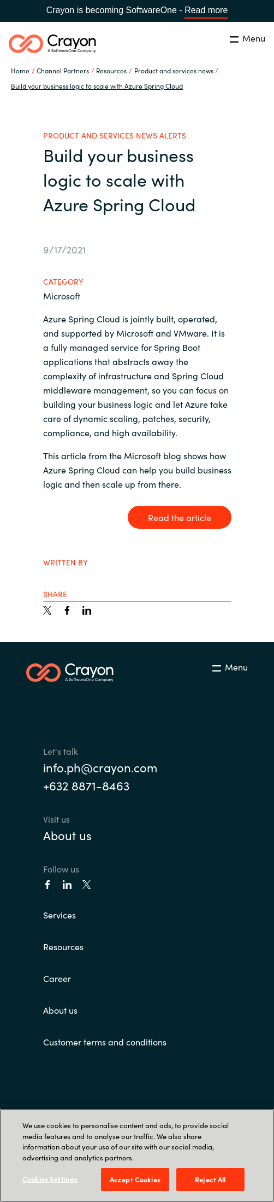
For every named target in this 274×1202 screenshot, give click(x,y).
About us (67, 835)
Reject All (210, 1179)
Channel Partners (63, 70)
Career (57, 978)
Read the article (179, 517)
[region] (137, 1155)
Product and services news (173, 70)
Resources (63, 946)
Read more (206, 10)
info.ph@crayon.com (100, 767)
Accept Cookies (135, 1179)
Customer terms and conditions (104, 1042)
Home (20, 70)
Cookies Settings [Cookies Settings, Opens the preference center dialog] (50, 1179)
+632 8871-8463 (86, 785)
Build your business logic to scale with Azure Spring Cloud (97, 85)
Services (59, 915)
